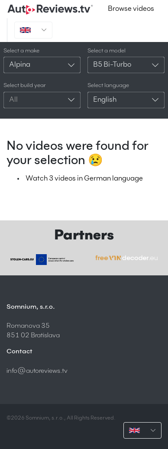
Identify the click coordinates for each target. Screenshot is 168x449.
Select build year (24, 85)
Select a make (21, 51)
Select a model (106, 51)
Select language (108, 85)
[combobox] (42, 65)
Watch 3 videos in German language (84, 178)
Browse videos (131, 9)
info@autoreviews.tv (37, 371)
